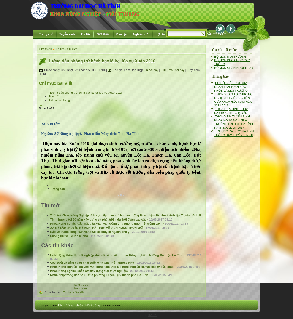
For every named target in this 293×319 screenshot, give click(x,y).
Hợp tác (160, 34)
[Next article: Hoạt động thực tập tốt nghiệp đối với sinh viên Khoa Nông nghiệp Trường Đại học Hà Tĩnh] (80, 288)
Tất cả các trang (59, 100)
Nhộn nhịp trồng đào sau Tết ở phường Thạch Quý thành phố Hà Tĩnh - (112, 275)
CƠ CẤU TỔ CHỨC (214, 34)
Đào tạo (121, 34)
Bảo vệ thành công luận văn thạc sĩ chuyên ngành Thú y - (102, 232)
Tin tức (86, 34)
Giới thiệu (103, 34)
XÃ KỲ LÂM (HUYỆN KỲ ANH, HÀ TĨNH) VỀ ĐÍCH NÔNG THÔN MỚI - (109, 227)
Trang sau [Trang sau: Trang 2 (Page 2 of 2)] (58, 189)
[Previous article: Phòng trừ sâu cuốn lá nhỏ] (80, 284)
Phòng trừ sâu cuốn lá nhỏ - (82, 236)
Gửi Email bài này (173, 70)
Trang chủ (46, 34)
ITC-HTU (152, 315)
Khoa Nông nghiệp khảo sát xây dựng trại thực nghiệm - (102, 271)
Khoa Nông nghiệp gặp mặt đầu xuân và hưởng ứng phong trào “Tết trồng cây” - (119, 223)
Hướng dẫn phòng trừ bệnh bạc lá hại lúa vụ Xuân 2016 (101, 61)
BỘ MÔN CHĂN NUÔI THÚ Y (233, 67)
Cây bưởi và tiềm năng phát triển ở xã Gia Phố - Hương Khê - (105, 262)
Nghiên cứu (141, 34)
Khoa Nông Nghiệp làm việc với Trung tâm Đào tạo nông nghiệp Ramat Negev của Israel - (125, 266)
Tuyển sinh (67, 34)
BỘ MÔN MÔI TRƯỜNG (230, 56)
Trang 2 (54, 96)
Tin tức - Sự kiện (66, 49)
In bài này (152, 70)
